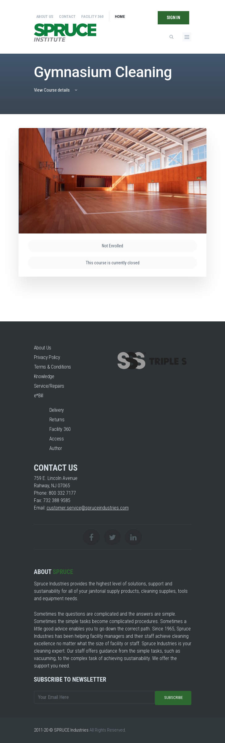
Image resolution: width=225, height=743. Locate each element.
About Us (45, 16)
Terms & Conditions (52, 367)
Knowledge (44, 376)
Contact (67, 16)
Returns (57, 420)
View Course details (56, 90)
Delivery (56, 410)
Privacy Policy (47, 357)
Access (56, 439)
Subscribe (173, 697)
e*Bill (38, 395)
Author (55, 448)
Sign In (173, 17)
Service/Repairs (49, 386)
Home (120, 16)
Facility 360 (92, 16)
